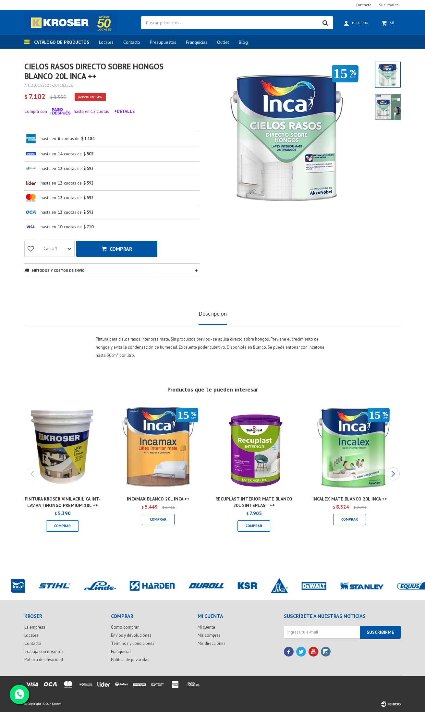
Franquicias (196, 42)
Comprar (121, 249)
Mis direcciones (211, 643)
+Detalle (124, 111)
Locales (106, 42)
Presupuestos (163, 42)
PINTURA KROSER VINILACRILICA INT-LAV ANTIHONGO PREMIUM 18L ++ (63, 502)
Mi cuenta (206, 627)
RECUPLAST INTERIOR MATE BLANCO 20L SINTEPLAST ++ (253, 502)
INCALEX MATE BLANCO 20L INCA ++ (349, 499)
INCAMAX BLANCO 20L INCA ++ (158, 499)
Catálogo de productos (61, 42)
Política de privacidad (43, 659)
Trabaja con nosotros (44, 651)
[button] (393, 474)
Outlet (223, 42)
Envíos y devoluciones (131, 635)
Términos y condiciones (132, 643)
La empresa (34, 627)
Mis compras (209, 635)
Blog (243, 42)
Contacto (131, 42)
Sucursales (389, 4)
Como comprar (125, 627)
